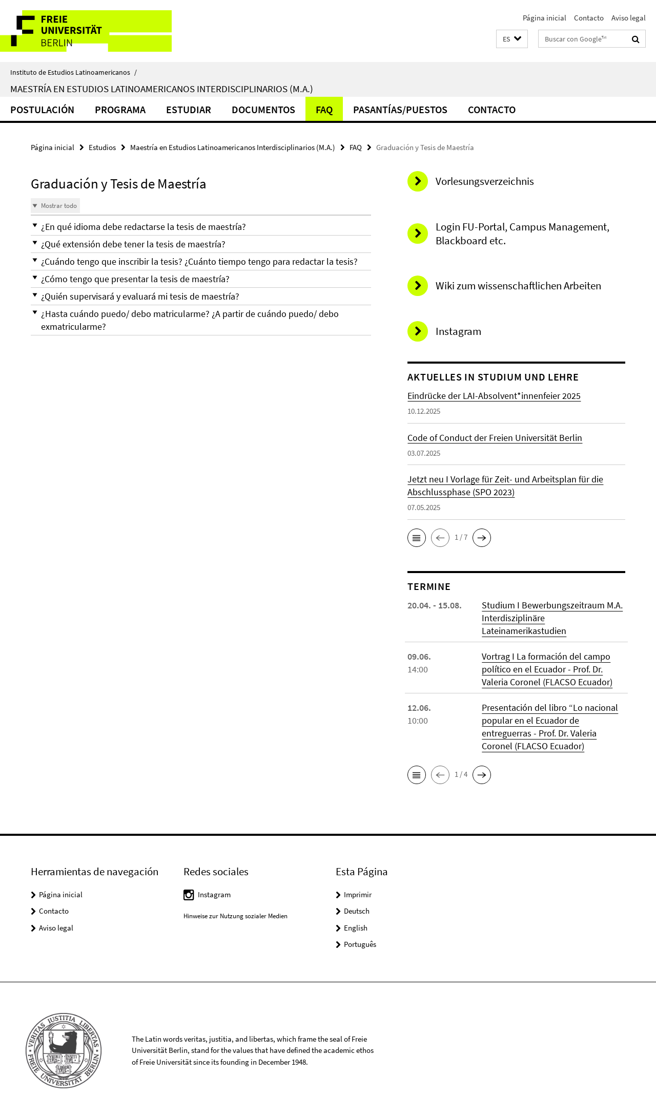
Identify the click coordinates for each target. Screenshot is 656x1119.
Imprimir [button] (358, 894)
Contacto (589, 18)
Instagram (214, 894)
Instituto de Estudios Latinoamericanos (73, 72)
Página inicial (544, 18)
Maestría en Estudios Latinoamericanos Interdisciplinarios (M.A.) (161, 88)
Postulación (42, 109)
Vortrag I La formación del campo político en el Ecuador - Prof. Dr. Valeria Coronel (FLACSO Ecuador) (547, 669)
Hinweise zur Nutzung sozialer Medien (235, 916)
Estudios (102, 147)
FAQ (324, 109)
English (355, 928)
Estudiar (188, 109)
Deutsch (357, 911)
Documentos (263, 109)
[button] (512, 39)
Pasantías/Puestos (400, 109)
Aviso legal (628, 18)
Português (360, 944)
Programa (120, 109)
